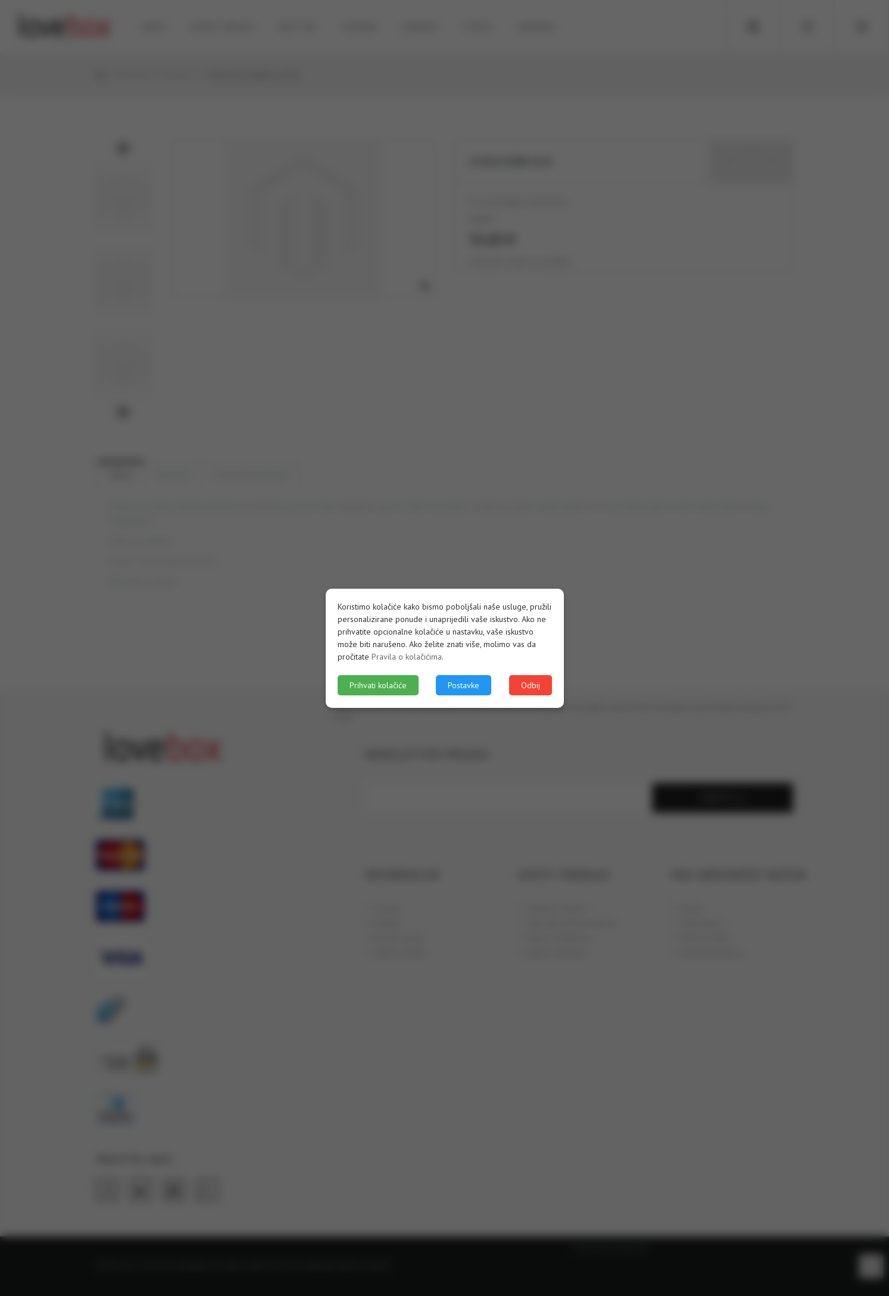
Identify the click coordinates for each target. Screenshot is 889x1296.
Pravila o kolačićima (407, 656)
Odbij (530, 685)
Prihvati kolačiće (378, 685)
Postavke (463, 685)
